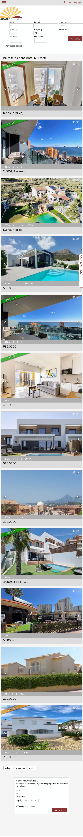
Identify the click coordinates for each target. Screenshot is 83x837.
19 (75, 591)
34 (75, 238)
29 (75, 649)
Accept (27, 806)
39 (75, 63)
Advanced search (14, 46)
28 (75, 707)
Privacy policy (30, 806)
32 (75, 414)
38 (75, 122)
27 (75, 355)
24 (75, 530)
